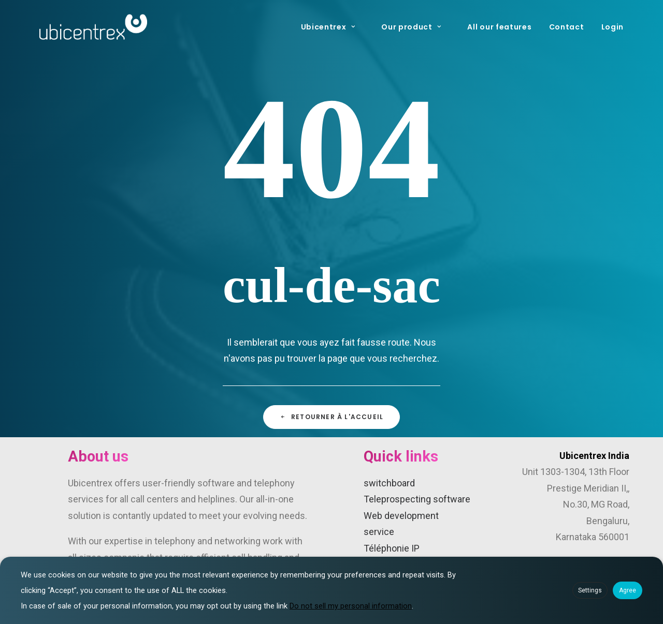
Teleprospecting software (417, 499)
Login (612, 27)
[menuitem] (336, 27)
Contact (566, 27)
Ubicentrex (328, 27)
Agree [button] (627, 590)
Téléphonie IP (392, 548)
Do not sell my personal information (351, 606)
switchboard (389, 483)
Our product (411, 27)
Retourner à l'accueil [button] (331, 416)
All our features (499, 27)
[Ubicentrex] (93, 27)
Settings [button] (590, 590)
